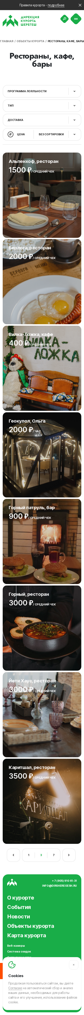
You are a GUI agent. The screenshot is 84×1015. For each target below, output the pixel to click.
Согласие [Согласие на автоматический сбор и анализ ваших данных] (15, 988)
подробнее (56, 5)
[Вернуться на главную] (21, 21)
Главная (6, 41)
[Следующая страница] (69, 853)
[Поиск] (64, 19)
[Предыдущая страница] (13, 853)
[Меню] (76, 19)
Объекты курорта (30, 41)
